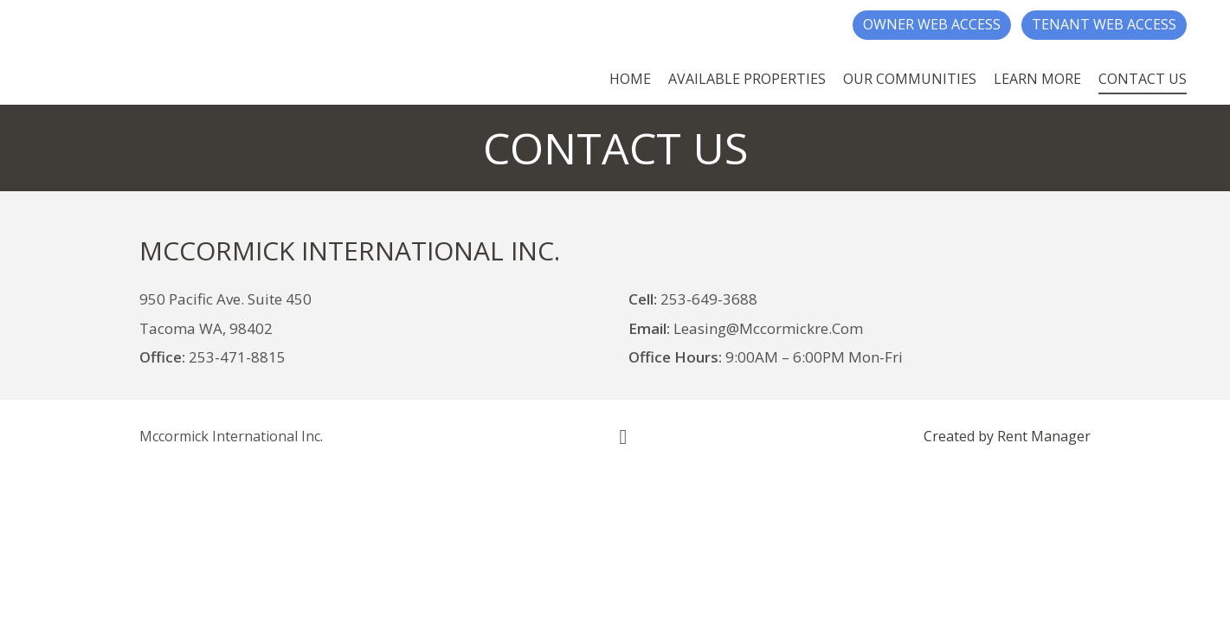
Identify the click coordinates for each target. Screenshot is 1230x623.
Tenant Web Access (1104, 24)
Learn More (1037, 78)
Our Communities (909, 78)
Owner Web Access (932, 24)
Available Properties (747, 78)
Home (630, 78)
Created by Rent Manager (1007, 436)
